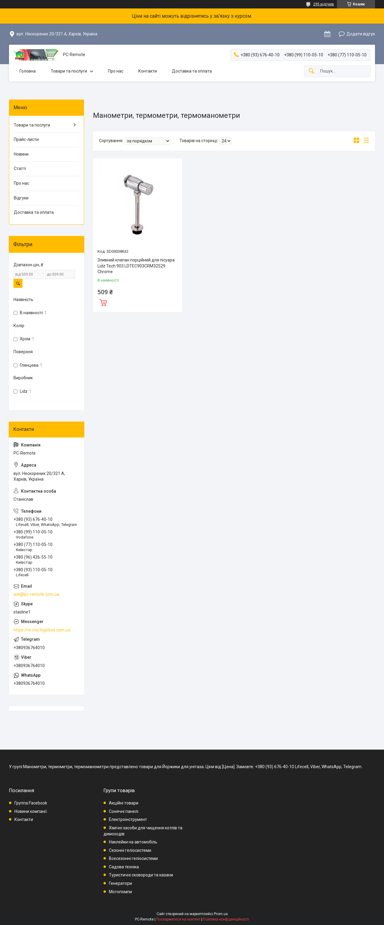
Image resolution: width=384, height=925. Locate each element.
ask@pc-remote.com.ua (36, 594)
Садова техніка (124, 866)
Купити (103, 302)
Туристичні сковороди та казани (141, 875)
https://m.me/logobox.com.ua (42, 630)
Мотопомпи (120, 891)
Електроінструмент (128, 819)
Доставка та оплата (192, 71)
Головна (28, 71)
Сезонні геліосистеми (130, 850)
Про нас (115, 71)
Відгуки (21, 197)
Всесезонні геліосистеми (133, 858)
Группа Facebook (30, 803)
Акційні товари (123, 803)
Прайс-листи (26, 139)
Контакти (147, 71)
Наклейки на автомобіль (133, 842)
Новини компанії (30, 811)
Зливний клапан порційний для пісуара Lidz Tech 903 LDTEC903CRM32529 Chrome (136, 266)
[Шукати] (311, 71)
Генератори (120, 883)
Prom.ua (221, 914)
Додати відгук (360, 33)
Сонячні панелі (123, 811)
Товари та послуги (69, 71)
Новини (21, 154)
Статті (20, 168)
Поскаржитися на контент (178, 919)
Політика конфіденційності (226, 919)
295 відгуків (323, 4)
